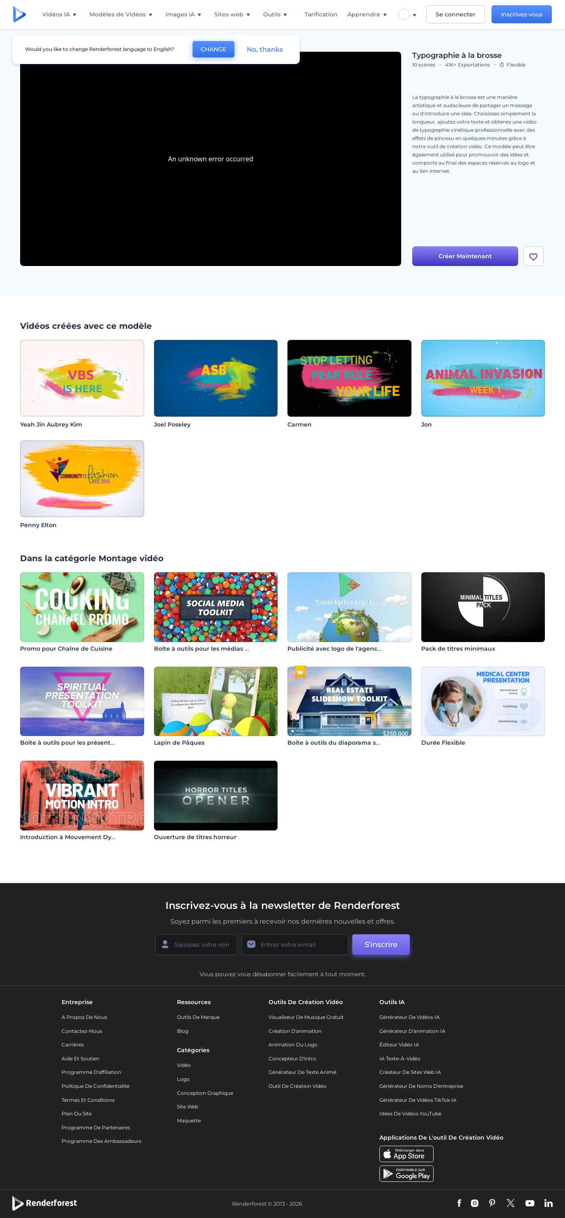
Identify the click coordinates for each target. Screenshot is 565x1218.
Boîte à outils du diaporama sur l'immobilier (353, 742)
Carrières (73, 1044)
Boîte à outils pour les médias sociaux (210, 648)
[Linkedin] (548, 1203)
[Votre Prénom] (196, 944)
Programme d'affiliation (91, 1072)
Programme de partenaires (96, 1127)
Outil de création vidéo (297, 1086)
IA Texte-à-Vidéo (399, 1058)
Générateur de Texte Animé (302, 1072)
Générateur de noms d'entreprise (421, 1086)
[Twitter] (510, 1203)
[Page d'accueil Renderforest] (19, 14)
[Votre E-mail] (294, 944)
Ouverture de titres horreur (195, 837)
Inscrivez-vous (521, 14)
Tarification (321, 14)
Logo (183, 1079)
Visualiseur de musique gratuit (306, 1017)
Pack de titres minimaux (458, 648)
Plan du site (77, 1113)
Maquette (189, 1120)
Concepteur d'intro (292, 1058)
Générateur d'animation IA (412, 1031)
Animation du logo (293, 1044)
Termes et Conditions (88, 1100)
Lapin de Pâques (179, 742)
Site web (187, 1106)
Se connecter (455, 14)
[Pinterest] (492, 1203)
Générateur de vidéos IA (409, 1017)
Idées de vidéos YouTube (410, 1113)
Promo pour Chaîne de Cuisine (66, 648)
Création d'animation (295, 1031)
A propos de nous (84, 1017)
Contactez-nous (82, 1031)
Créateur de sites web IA (410, 1072)
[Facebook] (459, 1203)
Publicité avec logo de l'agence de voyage (350, 648)
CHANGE (213, 49)
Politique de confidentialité (95, 1086)
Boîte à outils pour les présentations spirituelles (91, 742)
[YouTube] (530, 1203)
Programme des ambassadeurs (101, 1141)
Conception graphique (205, 1093)
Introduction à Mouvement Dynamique (79, 837)
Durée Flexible (443, 742)
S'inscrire (381, 944)
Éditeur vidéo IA (399, 1044)
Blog (182, 1031)
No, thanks (265, 49)
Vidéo (184, 1065)
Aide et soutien (80, 1058)
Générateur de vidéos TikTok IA (418, 1100)
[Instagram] (474, 1203)
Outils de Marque (198, 1017)
